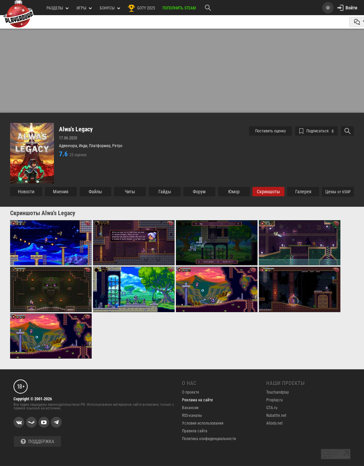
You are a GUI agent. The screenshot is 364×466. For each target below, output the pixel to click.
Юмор (234, 191)
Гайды (164, 191)
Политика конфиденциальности (209, 438)
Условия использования (202, 423)
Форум (199, 191)
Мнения (60, 191)
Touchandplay (277, 392)
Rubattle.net (276, 415)
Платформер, (100, 145)
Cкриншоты (268, 191)
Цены (338, 191)
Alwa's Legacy (76, 129)
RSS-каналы (192, 415)
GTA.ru (271, 407)
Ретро (117, 145)
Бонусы (110, 8)
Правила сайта (194, 431)
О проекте (190, 392)
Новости (26, 191)
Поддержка (37, 441)
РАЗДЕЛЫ (57, 8)
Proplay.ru (274, 400)
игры (84, 8)
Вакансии (190, 407)
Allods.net (274, 423)
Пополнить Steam (179, 8)
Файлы (95, 191)
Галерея (303, 191)
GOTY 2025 (141, 8)
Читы (130, 191)
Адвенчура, (69, 145)
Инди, (84, 145)
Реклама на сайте (197, 400)
